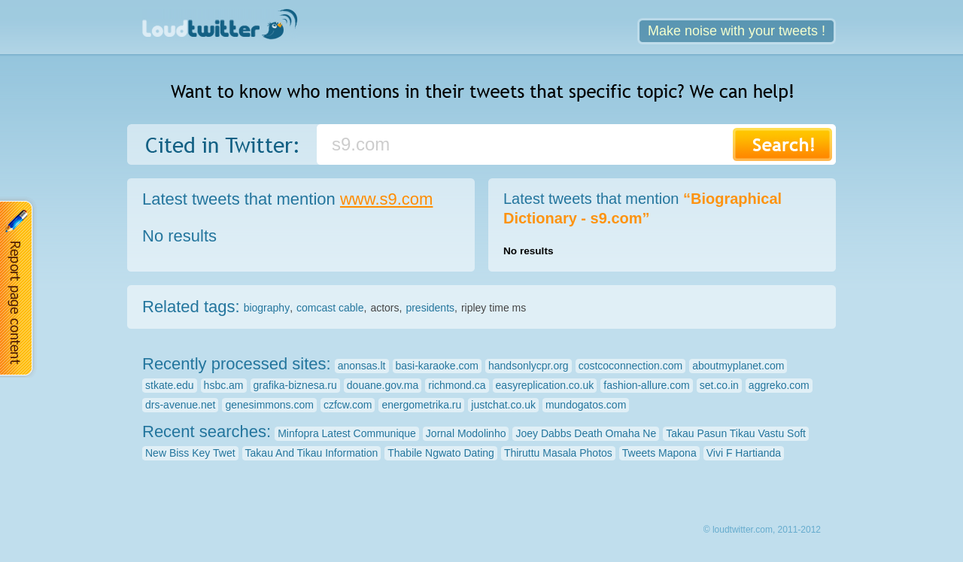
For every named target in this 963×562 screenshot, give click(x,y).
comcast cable (329, 308)
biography (267, 308)
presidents (430, 308)
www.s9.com (386, 199)
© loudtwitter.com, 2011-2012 (762, 529)
